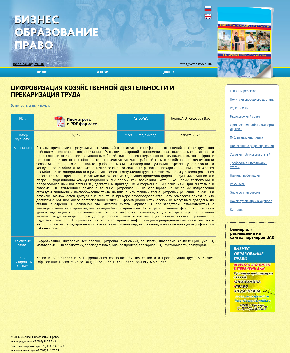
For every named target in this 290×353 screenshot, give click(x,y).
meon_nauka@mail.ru (28, 64)
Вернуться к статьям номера (31, 105)
